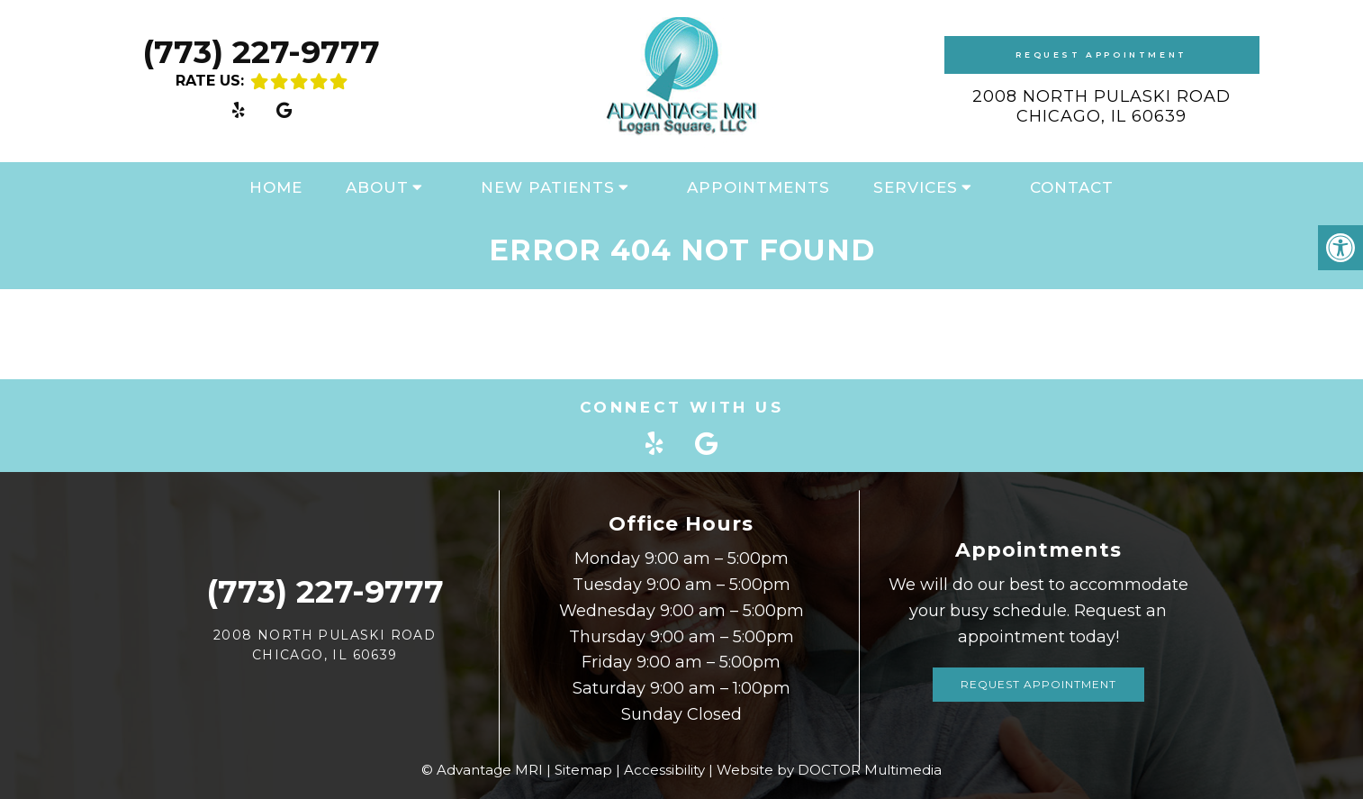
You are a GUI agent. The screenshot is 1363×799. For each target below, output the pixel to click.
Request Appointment (1101, 54)
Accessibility (664, 769)
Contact (1072, 187)
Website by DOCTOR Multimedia (829, 769)
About (377, 187)
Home (275, 187)
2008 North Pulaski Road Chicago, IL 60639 (1101, 106)
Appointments (758, 187)
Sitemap (583, 769)
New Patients (548, 187)
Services (915, 187)
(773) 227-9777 (261, 51)
